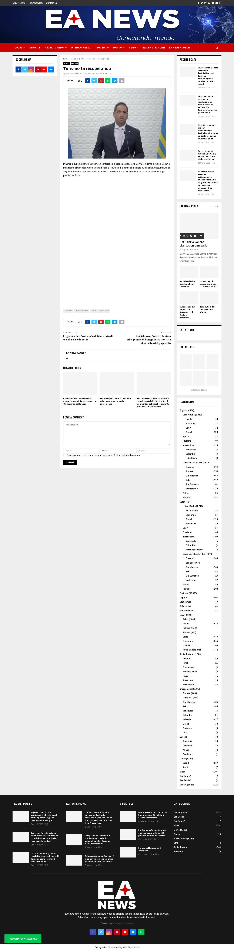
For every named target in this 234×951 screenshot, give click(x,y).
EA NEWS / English (154, 47)
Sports (186, 436)
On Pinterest (188, 347)
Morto (117, 47)
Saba (188, 480)
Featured (74, 63)
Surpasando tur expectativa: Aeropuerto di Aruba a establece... (187, 312)
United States (192, 458)
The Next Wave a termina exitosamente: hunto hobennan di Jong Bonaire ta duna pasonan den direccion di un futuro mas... (208, 181)
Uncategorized (187, 785)
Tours (185, 676)
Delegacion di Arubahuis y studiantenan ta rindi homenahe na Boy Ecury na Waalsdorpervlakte (97, 840)
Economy (190, 423)
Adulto (186, 767)
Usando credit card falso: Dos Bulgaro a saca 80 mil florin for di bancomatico (152, 815)
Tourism (187, 441)
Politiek (186, 589)
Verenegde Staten (194, 549)
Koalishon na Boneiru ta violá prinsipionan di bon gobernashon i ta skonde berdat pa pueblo (149, 340)
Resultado (104, 311)
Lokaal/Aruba (189, 506)
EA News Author (72, 73)
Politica (66, 63)
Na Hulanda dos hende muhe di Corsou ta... (187, 284)
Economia (188, 641)
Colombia (190, 454)
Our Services (37, 2)
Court (188, 428)
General (186, 658)
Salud (185, 619)
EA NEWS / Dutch (179, 47)
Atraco (186, 750)
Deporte (34, 47)
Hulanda (187, 719)
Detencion (188, 745)
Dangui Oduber (82, 311)
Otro (185, 732)
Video (132, 47)
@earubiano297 (199, 389)
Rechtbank (191, 523)
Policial (186, 623)
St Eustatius (185, 606)
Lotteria (186, 645)
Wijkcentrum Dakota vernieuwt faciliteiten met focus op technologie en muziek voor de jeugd (44, 816)
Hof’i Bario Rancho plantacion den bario (193, 244)
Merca (186, 724)
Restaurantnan (190, 671)
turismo (68, 311)
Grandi (186, 763)
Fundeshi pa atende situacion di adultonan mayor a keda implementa (115, 401)
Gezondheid (192, 510)
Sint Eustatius (192, 484)
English (183, 410)
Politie (186, 584)
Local (18, 47)
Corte (185, 637)
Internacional (80, 47)
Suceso (101, 47)
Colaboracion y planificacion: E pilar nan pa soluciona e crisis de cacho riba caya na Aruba (99, 858)
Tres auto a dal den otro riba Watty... (207, 309)
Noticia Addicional (192, 650)
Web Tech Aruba (131, 947)
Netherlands (192, 489)
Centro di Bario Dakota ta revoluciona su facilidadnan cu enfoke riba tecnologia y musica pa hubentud (207, 104)
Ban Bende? (185, 780)
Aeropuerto (188, 684)
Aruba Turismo (54, 47)
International (189, 445)
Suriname (187, 728)
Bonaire (189, 471)
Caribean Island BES (192, 462)
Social (189, 432)
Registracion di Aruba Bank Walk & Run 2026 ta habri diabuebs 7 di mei (207, 155)
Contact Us (51, 2)
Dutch (182, 502)
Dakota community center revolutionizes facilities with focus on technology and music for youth (208, 131)
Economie (191, 515)
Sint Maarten (192, 476)
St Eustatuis (185, 602)
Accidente (188, 741)
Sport (185, 528)
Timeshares (188, 667)
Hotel (185, 663)
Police (186, 493)
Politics (186, 497)
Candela (187, 754)
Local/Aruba (189, 415)
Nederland (191, 580)
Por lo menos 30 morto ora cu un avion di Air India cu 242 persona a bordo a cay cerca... (152, 832)
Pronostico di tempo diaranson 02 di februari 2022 (209, 284)
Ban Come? (185, 776)
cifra (94, 311)
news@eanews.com (123, 923)
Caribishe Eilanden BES (194, 554)
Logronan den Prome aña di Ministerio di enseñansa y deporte (88, 338)
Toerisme (187, 532)
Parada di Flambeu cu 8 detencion (149, 849)
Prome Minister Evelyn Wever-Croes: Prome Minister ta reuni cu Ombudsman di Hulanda (79, 401)
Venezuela (191, 449)
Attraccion (188, 680)
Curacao (190, 467)
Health (189, 419)
